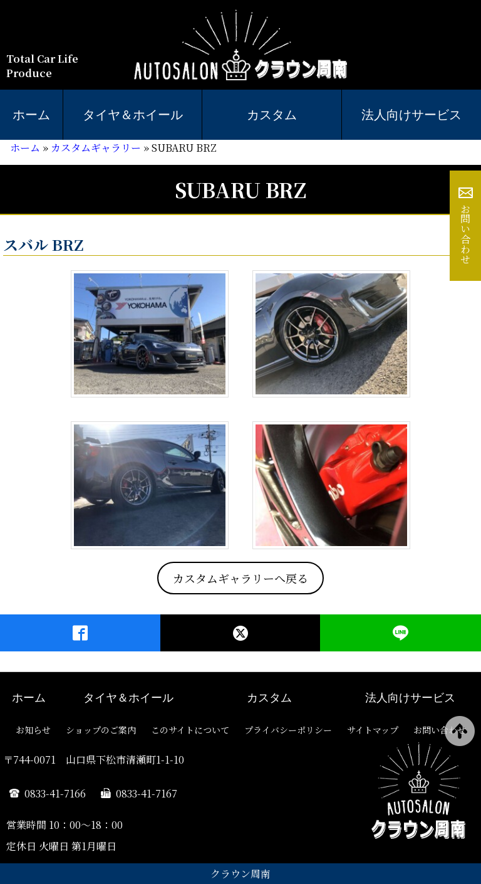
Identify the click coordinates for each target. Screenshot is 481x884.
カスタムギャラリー (96, 147)
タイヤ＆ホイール (133, 114)
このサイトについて (190, 730)
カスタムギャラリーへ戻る (240, 578)
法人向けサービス (411, 114)
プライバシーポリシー (288, 730)
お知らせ (33, 730)
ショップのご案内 (101, 730)
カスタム (272, 114)
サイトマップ (372, 730)
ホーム (31, 114)
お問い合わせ (465, 234)
